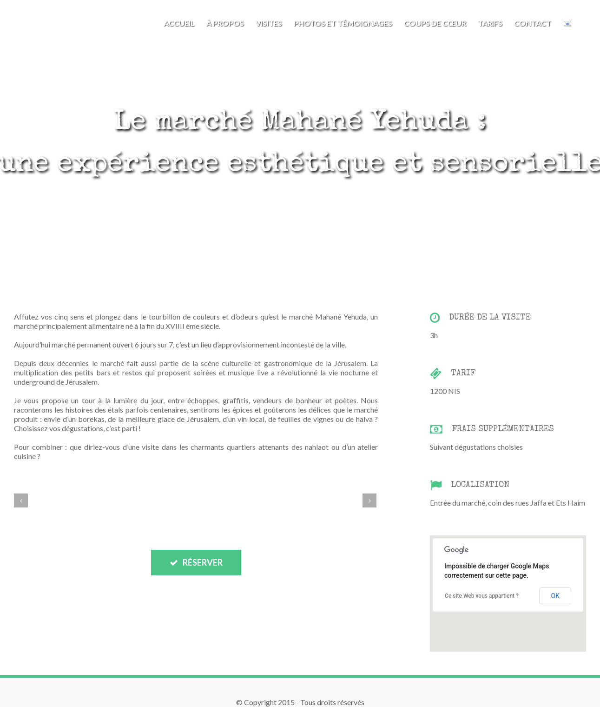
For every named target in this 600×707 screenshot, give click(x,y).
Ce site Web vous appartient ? (482, 596)
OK (555, 596)
